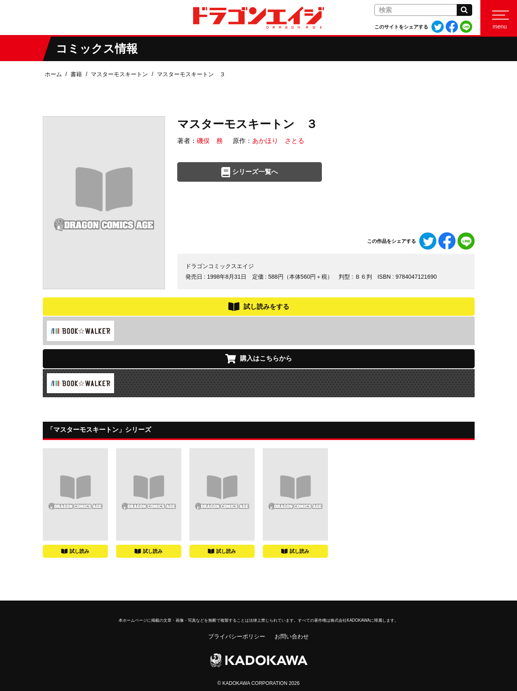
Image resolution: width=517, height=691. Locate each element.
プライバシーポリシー (236, 636)
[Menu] (498, 17)
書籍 (76, 74)
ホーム (53, 74)
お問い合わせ (292, 636)
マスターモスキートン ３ (191, 74)
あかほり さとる (278, 140)
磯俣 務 (210, 140)
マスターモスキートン (119, 74)
